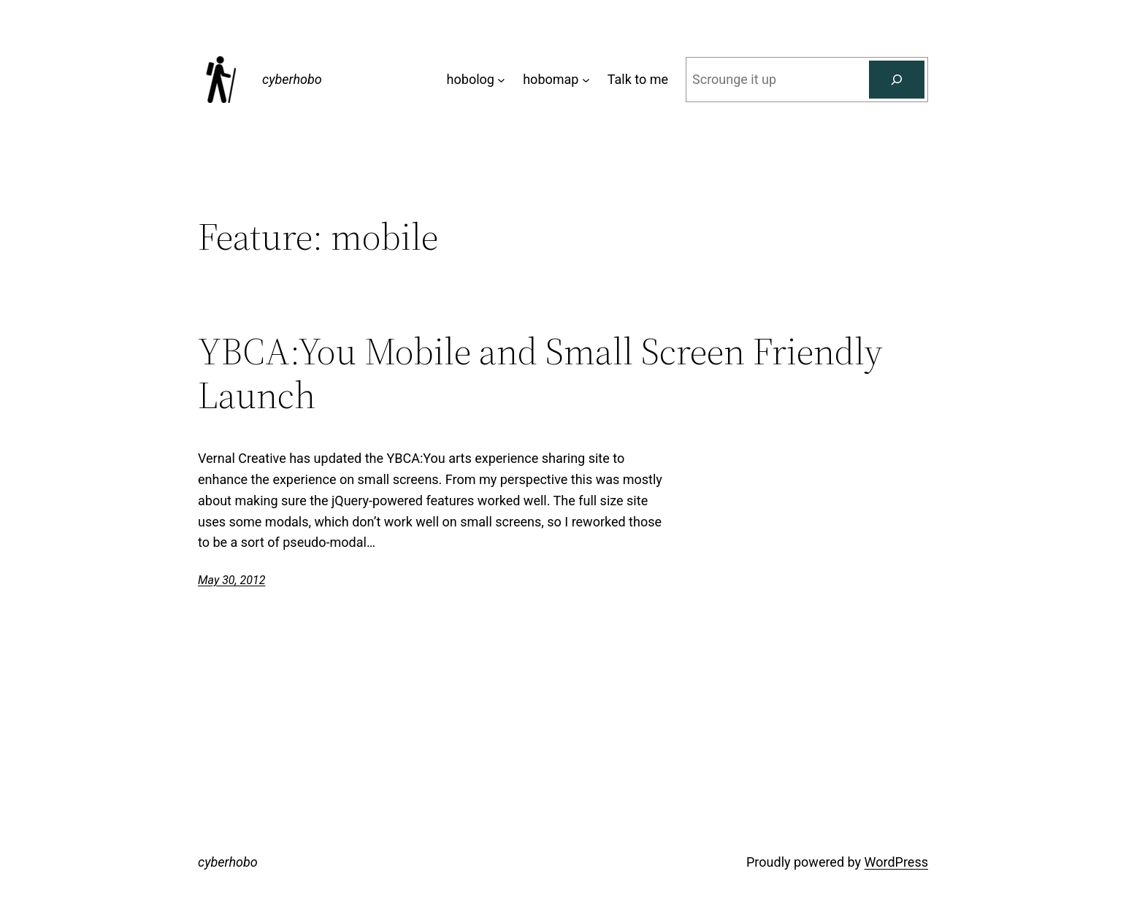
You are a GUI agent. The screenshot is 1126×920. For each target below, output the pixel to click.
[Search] (896, 80)
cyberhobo (292, 79)
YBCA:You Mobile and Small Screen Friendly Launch (540, 373)
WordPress (896, 862)
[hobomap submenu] (586, 80)
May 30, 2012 (231, 580)
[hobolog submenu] (501, 80)
